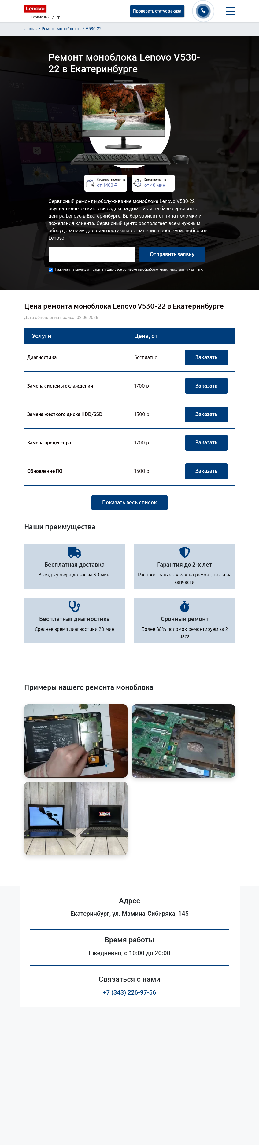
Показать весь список (129, 502)
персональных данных (185, 269)
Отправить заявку (172, 254)
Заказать (206, 357)
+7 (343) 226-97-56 (129, 992)
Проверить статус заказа (157, 11)
